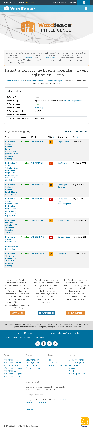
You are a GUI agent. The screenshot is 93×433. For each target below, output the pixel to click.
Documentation (32, 360)
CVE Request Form (77, 374)
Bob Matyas (62, 163)
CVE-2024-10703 (37, 142)
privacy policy (42, 402)
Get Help (30, 2)
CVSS (51, 137)
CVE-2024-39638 (37, 199)
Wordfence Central (12, 376)
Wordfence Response (13, 368)
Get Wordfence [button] (46, 313)
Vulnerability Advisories (57, 365)
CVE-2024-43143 (37, 185)
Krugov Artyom (63, 142)
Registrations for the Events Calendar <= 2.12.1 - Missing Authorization (11, 189)
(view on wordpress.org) (73, 101)
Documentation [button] (75, 313)
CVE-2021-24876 (37, 254)
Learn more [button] (17, 313)
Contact (72, 368)
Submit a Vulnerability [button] (76, 132)
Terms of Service (24, 333)
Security (72, 371)
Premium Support (33, 368)
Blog (49, 360)
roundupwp (39, 108)
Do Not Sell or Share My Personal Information (24, 338)
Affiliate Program (76, 363)
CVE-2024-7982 (37, 163)
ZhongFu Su (62, 254)
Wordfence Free (11, 360)
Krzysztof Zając (64, 220)
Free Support (31, 365)
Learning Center (32, 363)
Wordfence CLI (10, 371)
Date (75, 137)
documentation (28, 58)
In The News (52, 363)
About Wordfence (76, 360)
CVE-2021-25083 (37, 220)
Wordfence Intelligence (13, 374)
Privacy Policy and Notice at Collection (66, 333)
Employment (74, 365)
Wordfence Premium (12, 363)
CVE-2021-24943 (37, 237)
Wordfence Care (11, 365)
